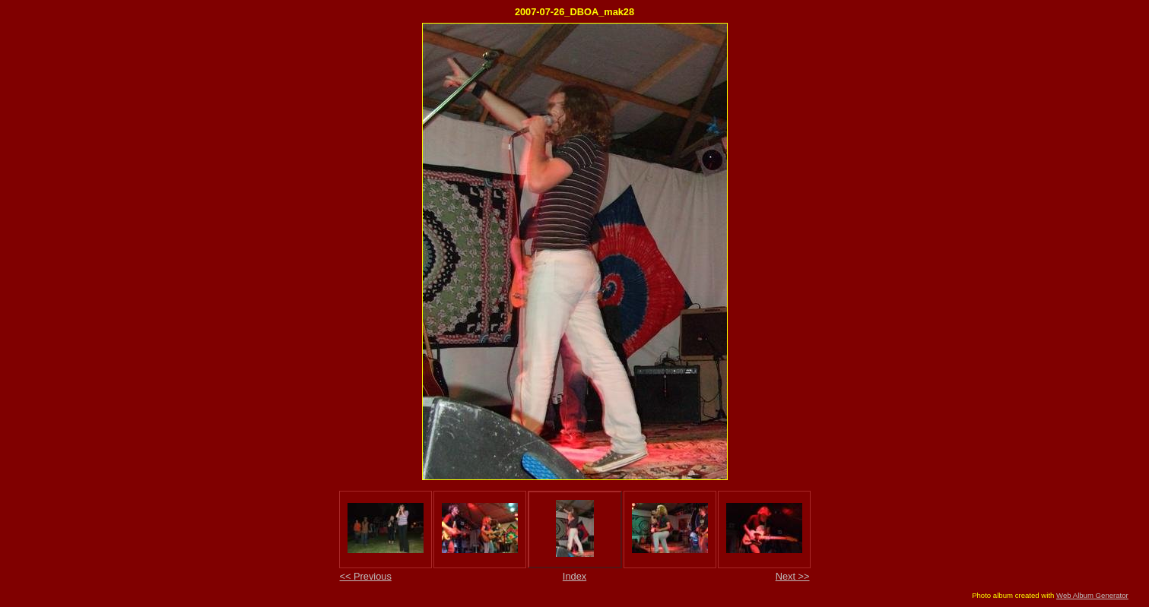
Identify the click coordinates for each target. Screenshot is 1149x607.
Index (574, 576)
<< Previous (366, 576)
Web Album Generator (1092, 595)
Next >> (793, 576)
